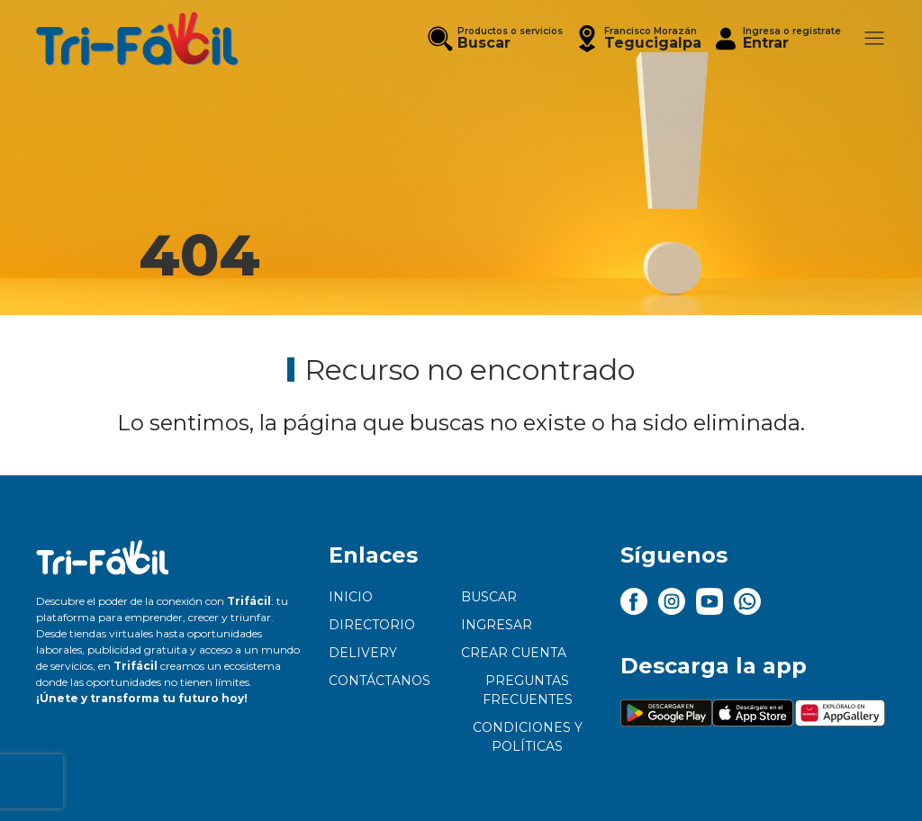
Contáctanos (379, 680)
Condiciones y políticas (528, 736)
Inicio (351, 597)
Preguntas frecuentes (528, 690)
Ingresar (496, 625)
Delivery (363, 653)
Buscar (489, 597)
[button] (637, 38)
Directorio (372, 625)
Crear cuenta (513, 653)
